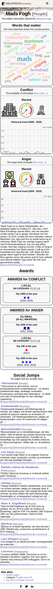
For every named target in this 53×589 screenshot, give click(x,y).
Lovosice (7, 551)
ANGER (37, 310)
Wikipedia (6, 265)
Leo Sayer (7, 452)
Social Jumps (26, 375)
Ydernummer (9, 383)
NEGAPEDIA (16, 3)
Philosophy (8, 470)
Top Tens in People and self (19, 580)
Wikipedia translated (23, 265)
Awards (26, 271)
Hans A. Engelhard (13, 503)
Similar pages (12, 575)
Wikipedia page (43, 19)
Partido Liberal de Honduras (20, 467)
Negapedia (6, 401)
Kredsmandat (10, 406)
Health (23, 383)
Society (24, 406)
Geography (21, 551)
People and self (24, 577)
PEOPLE (34, 288)
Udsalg (5, 483)
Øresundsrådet (11, 429)
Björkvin (6, 523)
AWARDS (14, 279)
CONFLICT (37, 279)
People (39, 14)
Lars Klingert (9, 538)
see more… (41, 93)
